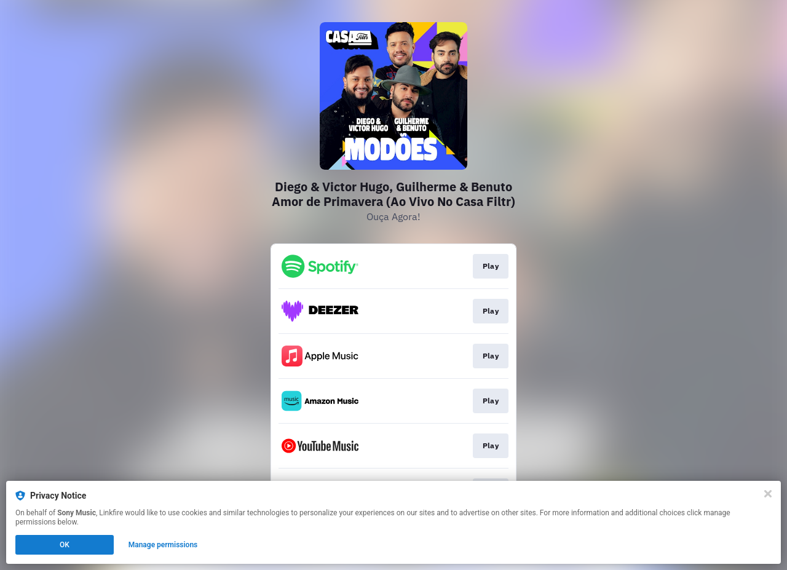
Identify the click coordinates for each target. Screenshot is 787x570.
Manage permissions (163, 544)
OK (64, 544)
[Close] (768, 494)
